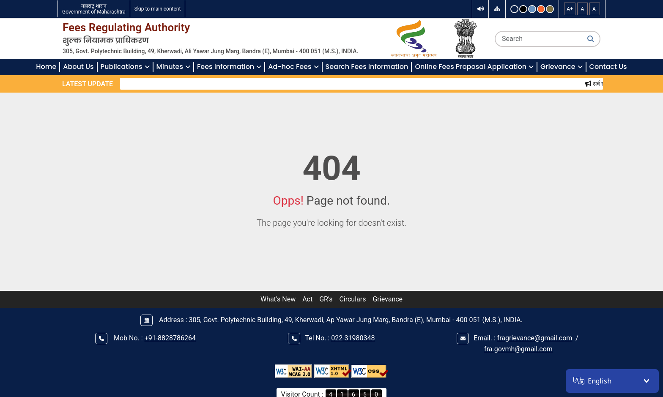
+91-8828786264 (170, 338)
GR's (325, 299)
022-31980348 (353, 338)
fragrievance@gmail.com (535, 338)
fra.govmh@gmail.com (518, 349)
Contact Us (608, 66)
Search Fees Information (367, 66)
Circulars (352, 299)
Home (46, 66)
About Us (78, 66)
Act (307, 299)
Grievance (388, 299)
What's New (278, 299)
